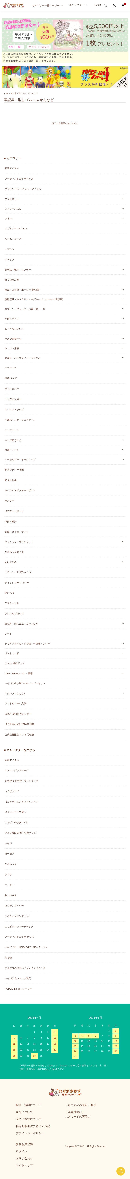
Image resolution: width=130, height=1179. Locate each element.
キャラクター (76, 5)
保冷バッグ (11, 378)
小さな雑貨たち (13, 338)
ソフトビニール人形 (15, 703)
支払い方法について (28, 1119)
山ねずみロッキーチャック (19, 926)
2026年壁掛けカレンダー (18, 713)
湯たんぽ (9, 592)
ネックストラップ (14, 409)
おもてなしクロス (14, 328)
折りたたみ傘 (12, 279)
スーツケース (12, 430)
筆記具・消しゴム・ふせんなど (24, 93)
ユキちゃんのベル (14, 552)
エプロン (9, 249)
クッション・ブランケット (19, 542)
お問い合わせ (24, 1158)
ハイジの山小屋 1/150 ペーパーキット (25, 683)
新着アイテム (12, 168)
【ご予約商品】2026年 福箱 (19, 724)
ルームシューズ (13, 238)
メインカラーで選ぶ (15, 812)
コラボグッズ (12, 791)
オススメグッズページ (16, 770)
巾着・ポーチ (12, 450)
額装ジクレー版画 (14, 469)
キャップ (9, 259)
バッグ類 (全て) (13, 440)
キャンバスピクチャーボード (20, 490)
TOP (6, 93)
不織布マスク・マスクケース (20, 419)
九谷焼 (8, 957)
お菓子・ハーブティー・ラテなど (22, 358)
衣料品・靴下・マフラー (18, 269)
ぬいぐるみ (11, 562)
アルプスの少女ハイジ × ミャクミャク (25, 968)
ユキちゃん (11, 864)
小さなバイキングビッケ (18, 916)
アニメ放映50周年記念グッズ (20, 833)
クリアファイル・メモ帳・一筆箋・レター (27, 643)
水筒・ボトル (12, 318)
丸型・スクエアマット (16, 532)
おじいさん (11, 895)
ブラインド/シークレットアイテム (23, 189)
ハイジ (8, 843)
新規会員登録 (24, 1144)
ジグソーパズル (13, 208)
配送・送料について (28, 1105)
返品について (24, 1112)
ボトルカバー (12, 388)
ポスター (9, 500)
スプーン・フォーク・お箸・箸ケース (25, 309)
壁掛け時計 (11, 521)
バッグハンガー (13, 399)
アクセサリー (12, 199)
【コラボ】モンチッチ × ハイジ (21, 801)
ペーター (9, 885)
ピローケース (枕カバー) (18, 572)
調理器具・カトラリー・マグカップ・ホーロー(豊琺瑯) (34, 299)
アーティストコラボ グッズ (19, 936)
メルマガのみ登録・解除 (80, 1105)
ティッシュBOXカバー (17, 582)
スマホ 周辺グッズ (14, 663)
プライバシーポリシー (30, 1133)
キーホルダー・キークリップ (20, 459)
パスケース (11, 368)
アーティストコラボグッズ (19, 178)
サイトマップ (24, 1165)
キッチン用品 (12, 348)
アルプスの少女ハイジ (16, 822)
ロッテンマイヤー (14, 905)
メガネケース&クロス (16, 228)
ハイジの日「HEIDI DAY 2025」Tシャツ (26, 947)
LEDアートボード (14, 511)
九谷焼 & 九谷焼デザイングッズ (21, 781)
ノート (8, 633)
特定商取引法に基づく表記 (33, 1126)
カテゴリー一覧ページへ (46, 5)
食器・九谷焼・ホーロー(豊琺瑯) (22, 289)
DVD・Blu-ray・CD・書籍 (19, 673)
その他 (97, 5)
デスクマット (12, 603)
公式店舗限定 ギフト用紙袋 (19, 734)
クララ (8, 874)
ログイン (21, 1151)
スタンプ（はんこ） (15, 693)
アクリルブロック (14, 613)
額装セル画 (11, 480)
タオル (8, 218)
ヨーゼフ (9, 853)
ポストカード (12, 653)
